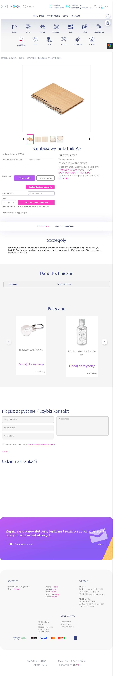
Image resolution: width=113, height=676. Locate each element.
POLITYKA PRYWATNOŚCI (72, 661)
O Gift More (43, 622)
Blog (40, 624)
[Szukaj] (30, 6)
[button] (23, 139)
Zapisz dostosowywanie (40, 187)
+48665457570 (58, 8)
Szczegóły (43, 226)
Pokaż (17, 589)
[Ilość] (9, 202)
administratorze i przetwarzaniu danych (41, 444)
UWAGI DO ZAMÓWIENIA (12, 159)
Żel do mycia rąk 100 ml (82, 353)
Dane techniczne (64, 226)
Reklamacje (43, 629)
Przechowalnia (67, 626)
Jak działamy (44, 632)
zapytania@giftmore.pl (81, 8)
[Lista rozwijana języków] (107, 6)
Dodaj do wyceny (36, 202)
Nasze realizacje (45, 627)
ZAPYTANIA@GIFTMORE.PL (74, 172)
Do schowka (7, 213)
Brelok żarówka (31, 349)
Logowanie (66, 622)
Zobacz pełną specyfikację (73, 163)
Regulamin (40, 665)
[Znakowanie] (41, 193)
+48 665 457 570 (67, 169)
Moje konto (66, 624)
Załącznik (6, 176)
